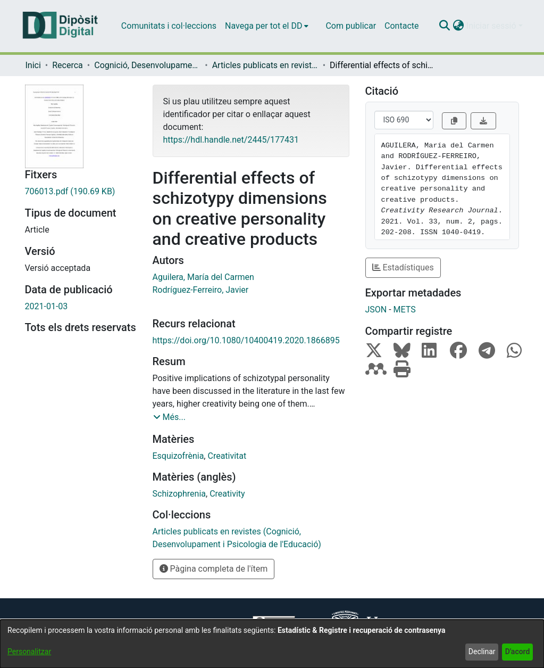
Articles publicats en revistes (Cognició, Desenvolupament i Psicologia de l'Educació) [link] (265, 65)
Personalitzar (29, 651)
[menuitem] (266, 26)
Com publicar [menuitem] (350, 26)
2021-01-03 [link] (46, 306)
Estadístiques (403, 267)
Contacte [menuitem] (401, 26)
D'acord (517, 651)
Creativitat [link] (226, 456)
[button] (444, 26)
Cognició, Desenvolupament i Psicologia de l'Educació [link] (147, 65)
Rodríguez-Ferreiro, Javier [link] (201, 290)
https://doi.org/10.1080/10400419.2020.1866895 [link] (246, 340)
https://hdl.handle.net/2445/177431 (231, 140)
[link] (81, 191)
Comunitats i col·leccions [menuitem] (168, 26)
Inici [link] (33, 65)
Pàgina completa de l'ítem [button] (214, 569)
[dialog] (272, 644)
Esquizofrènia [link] (178, 456)
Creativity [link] (227, 494)
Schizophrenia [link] (179, 494)
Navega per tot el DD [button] (263, 26)
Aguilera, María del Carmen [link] (203, 277)
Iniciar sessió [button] (492, 26)
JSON (376, 309)
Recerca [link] (67, 65)
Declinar (482, 651)
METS (405, 309)
